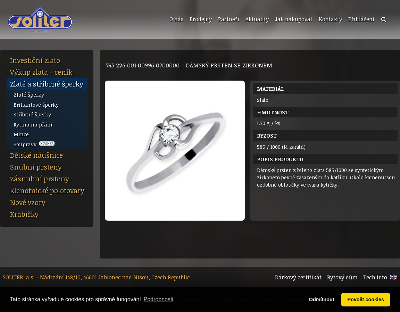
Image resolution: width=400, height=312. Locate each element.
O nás (176, 19)
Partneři (228, 19)
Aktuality (257, 19)
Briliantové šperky (36, 104)
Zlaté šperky (29, 94)
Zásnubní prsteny (39, 178)
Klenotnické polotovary (47, 190)
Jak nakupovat (293, 19)
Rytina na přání (33, 124)
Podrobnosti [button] (158, 299)
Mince (21, 134)
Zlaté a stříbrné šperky (46, 84)
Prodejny (201, 19)
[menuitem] (176, 19)
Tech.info (375, 277)
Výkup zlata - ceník (41, 72)
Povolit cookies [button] (365, 299)
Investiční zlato (35, 60)
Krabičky (24, 214)
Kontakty (330, 19)
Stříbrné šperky (32, 114)
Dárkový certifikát (298, 277)
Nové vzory (27, 202)
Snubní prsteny (36, 167)
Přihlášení (361, 19)
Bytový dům (342, 277)
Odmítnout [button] (321, 299)
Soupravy (34, 144)
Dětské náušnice (36, 155)
